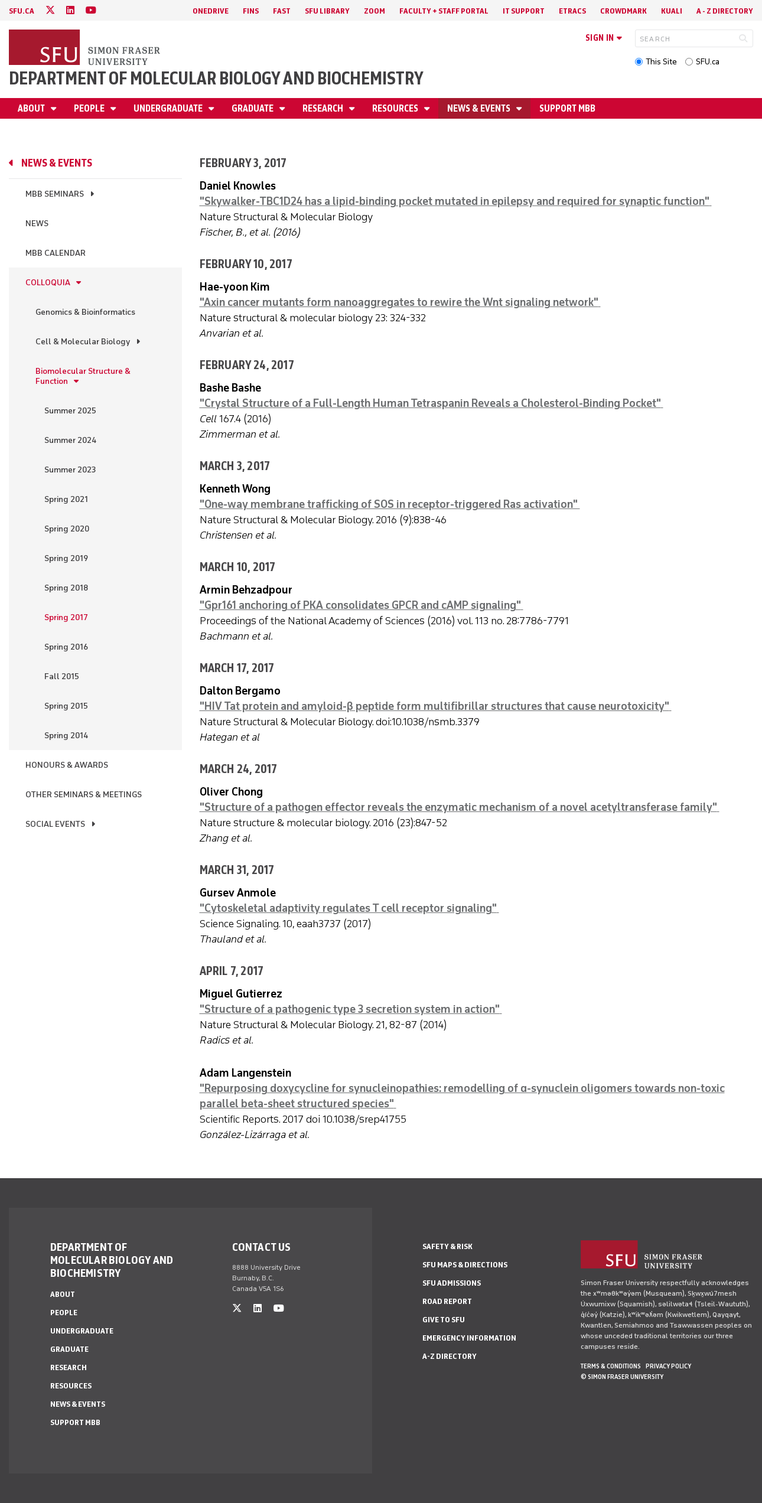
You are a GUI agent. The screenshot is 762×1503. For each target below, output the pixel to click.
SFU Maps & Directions (464, 1265)
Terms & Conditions (611, 1366)
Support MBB (567, 108)
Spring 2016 (66, 647)
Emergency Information (469, 1338)
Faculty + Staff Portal (444, 11)
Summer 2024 (70, 440)
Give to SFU (443, 1320)
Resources (396, 108)
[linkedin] (70, 10)
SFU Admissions (451, 1283)
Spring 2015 (66, 706)
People (90, 108)
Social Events (55, 824)
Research (323, 108)
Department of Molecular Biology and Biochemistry (216, 78)
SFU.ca (707, 62)
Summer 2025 (70, 411)
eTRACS (572, 11)
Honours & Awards (66, 765)
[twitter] (50, 10)
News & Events (479, 108)
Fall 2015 (61, 676)
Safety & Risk (447, 1246)
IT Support (524, 11)
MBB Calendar (55, 253)
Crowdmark (623, 11)
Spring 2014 (66, 736)
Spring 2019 (66, 558)
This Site (661, 62)
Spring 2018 (66, 588)
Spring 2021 (66, 499)
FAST (282, 11)
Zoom (374, 11)
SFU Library (327, 11)
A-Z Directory (449, 1356)
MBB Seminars (54, 194)
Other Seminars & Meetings (83, 795)
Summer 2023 (70, 470)
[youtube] (91, 10)
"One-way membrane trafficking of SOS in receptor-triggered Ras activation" (390, 504)
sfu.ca (21, 11)
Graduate (253, 108)
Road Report (447, 1301)
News (36, 224)
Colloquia (47, 283)
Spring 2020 (66, 529)
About (32, 108)
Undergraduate (168, 108)
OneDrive (211, 11)
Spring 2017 (66, 617)
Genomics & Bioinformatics (85, 312)
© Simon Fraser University (622, 1376)
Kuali (671, 11)
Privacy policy (668, 1366)
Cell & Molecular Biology (82, 342)
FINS (251, 11)
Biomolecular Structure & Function (83, 376)
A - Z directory (724, 11)
